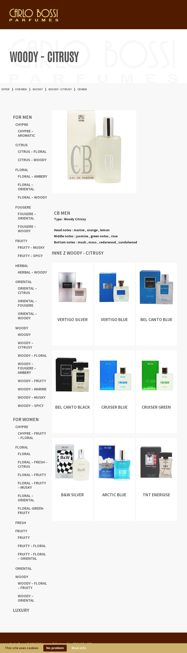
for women (26, 419)
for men (21, 89)
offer (5, 89)
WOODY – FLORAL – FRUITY (32, 585)
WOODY (38, 89)
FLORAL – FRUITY (32, 474)
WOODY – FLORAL (32, 355)
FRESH (20, 522)
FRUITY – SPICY (30, 255)
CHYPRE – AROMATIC (26, 133)
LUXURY (21, 610)
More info (79, 648)
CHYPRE (21, 124)
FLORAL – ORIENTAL (26, 186)
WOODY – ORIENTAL (26, 598)
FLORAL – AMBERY (32, 176)
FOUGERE (23, 207)
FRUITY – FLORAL (32, 545)
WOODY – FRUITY (32, 380)
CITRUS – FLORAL (32, 151)
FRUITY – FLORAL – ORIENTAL (32, 556)
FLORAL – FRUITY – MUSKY (32, 485)
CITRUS (21, 144)
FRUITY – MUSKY (31, 247)
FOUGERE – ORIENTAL (27, 216)
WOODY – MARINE (32, 388)
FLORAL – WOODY (32, 197)
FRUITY (21, 240)
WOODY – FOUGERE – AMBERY (27, 368)
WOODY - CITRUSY (60, 89)
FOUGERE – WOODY (27, 228)
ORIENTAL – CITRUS (27, 290)
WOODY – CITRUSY (25, 344)
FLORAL (21, 169)
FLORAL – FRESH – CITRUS (32, 464)
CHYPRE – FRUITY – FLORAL (32, 435)
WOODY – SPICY (31, 405)
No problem (55, 648)
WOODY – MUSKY (32, 397)
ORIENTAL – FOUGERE (27, 303)
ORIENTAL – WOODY (27, 315)
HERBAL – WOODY (32, 272)
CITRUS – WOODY (32, 159)
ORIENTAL (23, 281)
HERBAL (21, 265)
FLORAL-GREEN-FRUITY (31, 510)
